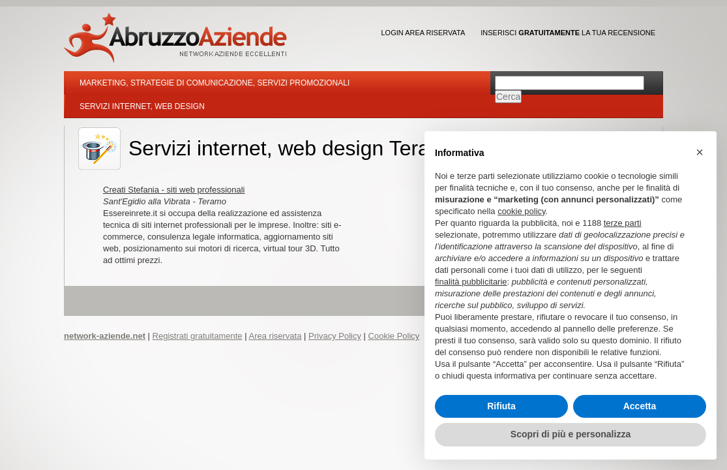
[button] (699, 152)
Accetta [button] (640, 406)
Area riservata (274, 336)
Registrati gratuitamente (198, 336)
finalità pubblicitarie (471, 282)
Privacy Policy (334, 336)
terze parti (623, 223)
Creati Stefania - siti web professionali (174, 190)
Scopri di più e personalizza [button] (571, 434)
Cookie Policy (394, 336)
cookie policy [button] (521, 211)
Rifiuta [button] (501, 406)
